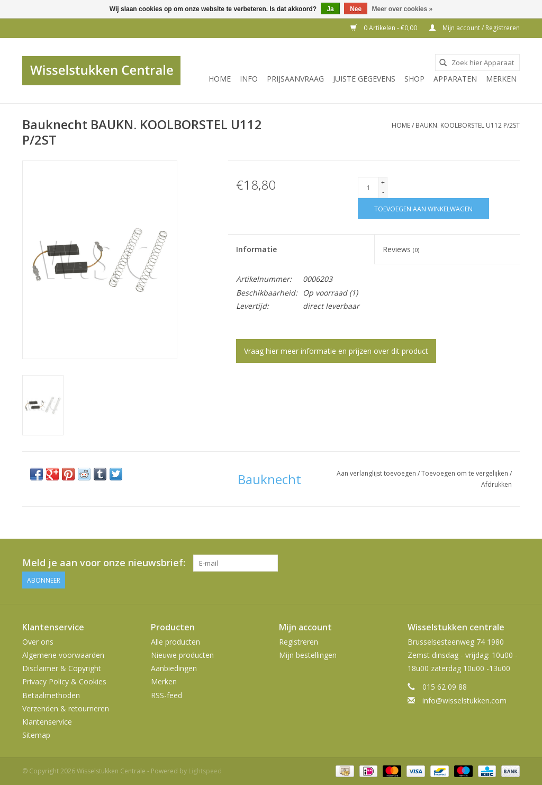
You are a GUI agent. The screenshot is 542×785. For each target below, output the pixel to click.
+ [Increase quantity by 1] (383, 182)
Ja (330, 9)
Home (220, 79)
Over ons (37, 642)
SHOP (414, 79)
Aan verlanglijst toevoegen (377, 473)
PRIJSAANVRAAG (295, 79)
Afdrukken (496, 484)
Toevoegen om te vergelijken (465, 473)
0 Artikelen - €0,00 (384, 27)
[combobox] (477, 62)
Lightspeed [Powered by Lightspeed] (205, 770)
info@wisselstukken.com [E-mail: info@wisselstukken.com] (464, 700)
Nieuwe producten (182, 655)
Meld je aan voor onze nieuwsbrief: (103, 562)
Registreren (298, 642)
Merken (501, 79)
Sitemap (36, 735)
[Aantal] (368, 187)
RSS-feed (166, 695)
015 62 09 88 (444, 687)
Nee (356, 9)
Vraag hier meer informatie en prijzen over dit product (336, 351)
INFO (249, 79)
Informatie (256, 249)
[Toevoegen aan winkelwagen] (423, 208)
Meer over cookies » (402, 9)
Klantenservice (47, 722)
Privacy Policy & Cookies (64, 681)
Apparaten (455, 79)
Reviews (401, 249)
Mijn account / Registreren (474, 27)
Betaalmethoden (51, 695)
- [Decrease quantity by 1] (383, 192)
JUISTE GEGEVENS (364, 79)
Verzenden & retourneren (65, 708)
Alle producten (175, 642)
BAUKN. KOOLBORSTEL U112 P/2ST (467, 125)
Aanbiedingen (174, 668)
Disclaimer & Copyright (61, 668)
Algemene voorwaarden (63, 655)
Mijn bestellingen (308, 655)
